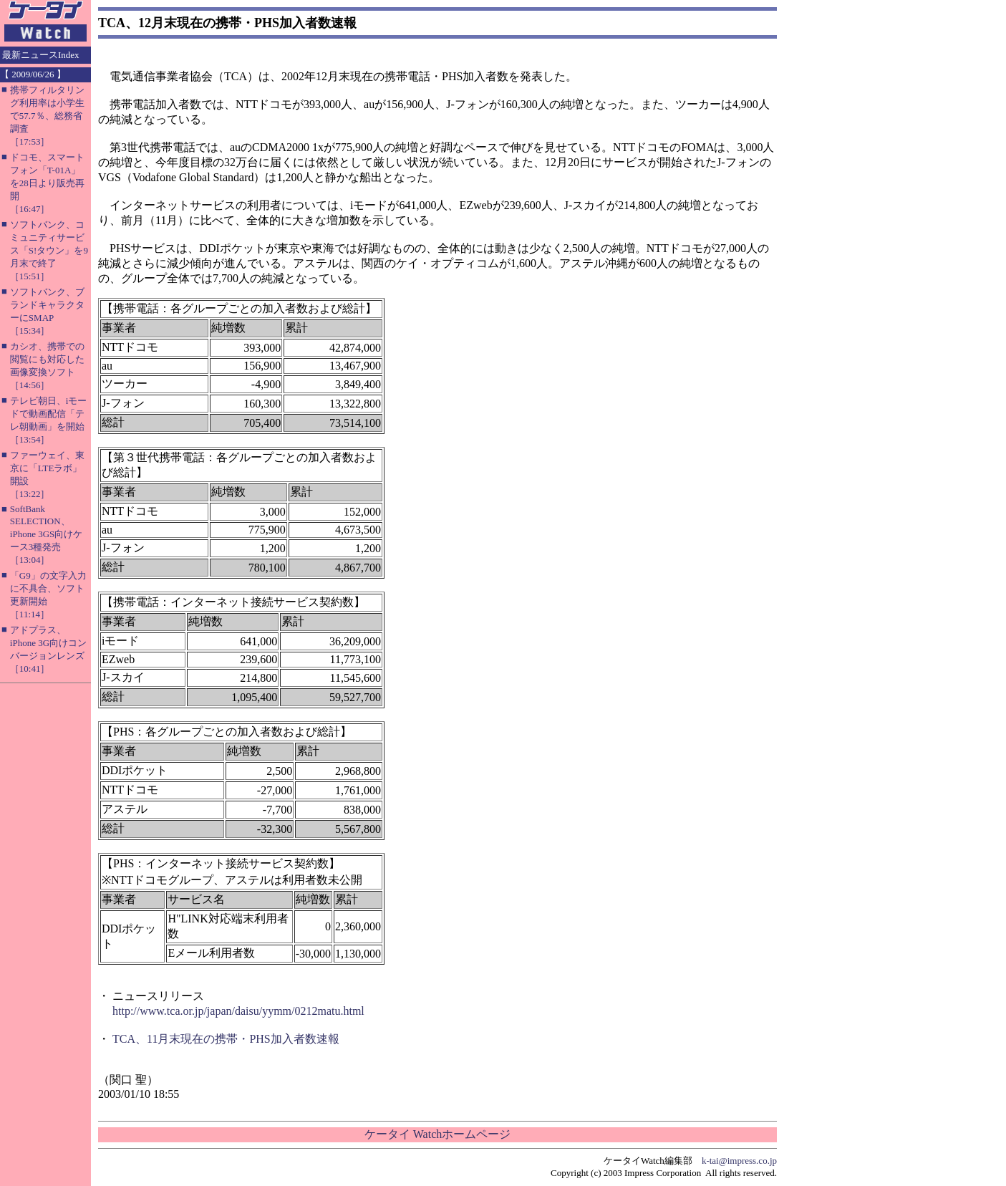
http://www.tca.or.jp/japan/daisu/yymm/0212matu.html (238, 1011)
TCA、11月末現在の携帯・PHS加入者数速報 (225, 1039)
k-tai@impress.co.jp (739, 1160)
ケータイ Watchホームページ (437, 1134)
